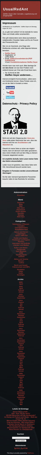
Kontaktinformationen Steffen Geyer (24, 62)
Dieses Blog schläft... (21, 412)
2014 (21, 300)
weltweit (21, 256)
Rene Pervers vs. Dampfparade (21, 429)
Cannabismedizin (21, 228)
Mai (21, 306)
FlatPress (30, 453)
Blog (21, 204)
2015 (21, 294)
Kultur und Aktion (20, 248)
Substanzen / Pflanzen (20, 224)
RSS (16, 448)
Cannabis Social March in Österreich (20, 424)
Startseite (20, 202)
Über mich (21, 208)
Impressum (21, 210)
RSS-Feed (21, 217)
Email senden (21, 211)
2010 (21, 351)
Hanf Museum (21, 251)
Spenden (20, 213)
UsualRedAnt (15, 9)
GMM (21, 253)
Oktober (21, 296)
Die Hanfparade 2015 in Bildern (21, 426)
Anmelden (21, 195)
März (21, 367)
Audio (21, 273)
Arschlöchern (23, 142)
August (21, 302)
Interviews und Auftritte (21, 243)
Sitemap (21, 215)
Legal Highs (21, 234)
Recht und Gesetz (20, 265)
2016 (21, 286)
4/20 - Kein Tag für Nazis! (20, 413)
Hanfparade (21, 249)
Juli (21, 304)
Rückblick (21, 269)
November (21, 314)
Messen (21, 261)
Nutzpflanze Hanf (21, 229)
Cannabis (21, 226)
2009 (21, 373)
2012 (21, 329)
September (21, 298)
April (21, 284)
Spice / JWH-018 (21, 235)
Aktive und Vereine (21, 259)
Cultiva (21, 263)
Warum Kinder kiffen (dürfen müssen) (21, 420)
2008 (21, 390)
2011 (21, 338)
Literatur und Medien (21, 245)
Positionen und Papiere (21, 240)
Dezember (21, 375)
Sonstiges (21, 275)
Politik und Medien (21, 238)
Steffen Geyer (10, 53)
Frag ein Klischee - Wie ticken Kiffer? (21, 422)
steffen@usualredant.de (19, 58)
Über (21, 206)
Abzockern (6, 145)
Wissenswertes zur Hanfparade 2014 (20, 428)
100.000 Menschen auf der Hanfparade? (21, 415)
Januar (21, 292)
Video (21, 271)
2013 (21, 312)
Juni (21, 321)
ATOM (24, 448)
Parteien (21, 241)
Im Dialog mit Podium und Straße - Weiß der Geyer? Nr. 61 (20, 418)
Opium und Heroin (21, 232)
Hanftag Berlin (21, 255)
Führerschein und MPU (21, 267)
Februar (21, 290)
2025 (21, 282)
